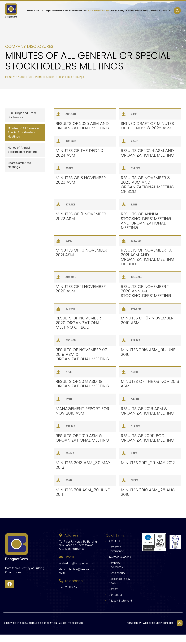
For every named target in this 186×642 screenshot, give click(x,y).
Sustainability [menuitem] (117, 7)
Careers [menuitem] (153, 7)
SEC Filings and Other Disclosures (22, 115)
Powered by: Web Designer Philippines (150, 630)
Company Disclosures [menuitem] (98, 7)
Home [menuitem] (29, 7)
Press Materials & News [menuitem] (137, 7)
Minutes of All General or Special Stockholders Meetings (24, 132)
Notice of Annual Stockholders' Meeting (22, 149)
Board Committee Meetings (19, 165)
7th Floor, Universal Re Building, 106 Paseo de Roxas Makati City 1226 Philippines (78, 552)
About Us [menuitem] (38, 7)
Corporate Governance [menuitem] (56, 7)
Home (8, 76)
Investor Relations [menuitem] (77, 7)
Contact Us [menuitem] (164, 7)
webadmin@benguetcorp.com (77, 571)
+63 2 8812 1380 (69, 594)
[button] (177, 7)
